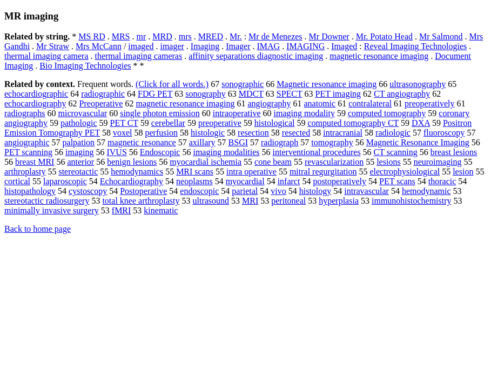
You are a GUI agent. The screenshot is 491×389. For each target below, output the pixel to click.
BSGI (238, 142)
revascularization (334, 161)
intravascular (366, 191)
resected (296, 132)
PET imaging (338, 93)
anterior (80, 161)
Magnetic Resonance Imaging (417, 142)
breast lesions (454, 152)
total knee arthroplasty (140, 200)
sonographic (242, 84)
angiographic (27, 142)
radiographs (24, 113)
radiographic (103, 93)
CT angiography (402, 93)
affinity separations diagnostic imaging (256, 56)
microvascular (82, 113)
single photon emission (160, 113)
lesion (463, 171)
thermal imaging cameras (138, 56)
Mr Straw (52, 46)
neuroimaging (438, 161)
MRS (121, 36)
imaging (79, 152)
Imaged (344, 46)
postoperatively (339, 181)
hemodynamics (137, 171)
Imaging (205, 46)
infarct (289, 181)
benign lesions (132, 161)
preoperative (219, 123)
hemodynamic (426, 191)
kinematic (161, 210)
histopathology (30, 191)
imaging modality (304, 113)
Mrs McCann (99, 46)
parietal (245, 191)
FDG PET (155, 93)
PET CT (124, 123)
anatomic (320, 103)
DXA (421, 123)
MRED (210, 36)
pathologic (78, 123)
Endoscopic (160, 152)
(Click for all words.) (172, 84)
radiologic (393, 132)
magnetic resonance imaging (378, 56)
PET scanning (28, 152)
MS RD (91, 36)
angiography (269, 103)
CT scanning (396, 152)
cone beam (273, 161)
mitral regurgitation (323, 171)
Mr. (236, 36)
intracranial (342, 132)
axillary (202, 142)
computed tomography (387, 113)
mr (141, 36)
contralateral (370, 103)
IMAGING (305, 46)
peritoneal (288, 200)
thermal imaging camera (46, 56)
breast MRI (34, 161)
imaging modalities (226, 152)
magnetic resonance (141, 142)
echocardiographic (36, 93)
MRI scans (194, 171)
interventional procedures (317, 152)
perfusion (161, 132)
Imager (238, 46)
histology (315, 191)
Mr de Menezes (275, 36)
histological (274, 123)
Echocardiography (131, 181)
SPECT (289, 93)
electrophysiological (404, 171)
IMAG (268, 46)
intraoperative (237, 113)
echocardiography (35, 103)
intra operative (251, 171)
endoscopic (199, 191)
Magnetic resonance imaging (326, 84)
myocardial (245, 181)
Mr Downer (329, 36)
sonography (205, 93)
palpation (79, 142)
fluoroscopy (444, 132)
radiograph (279, 142)
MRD (162, 36)
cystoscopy (88, 191)
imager (172, 46)
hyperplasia (339, 200)
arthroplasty (24, 171)
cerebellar (168, 123)
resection (253, 132)
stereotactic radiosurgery (46, 200)
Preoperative (101, 103)
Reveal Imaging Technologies (415, 46)
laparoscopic (65, 181)
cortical (17, 181)
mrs (185, 36)
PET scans (397, 181)
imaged (140, 46)
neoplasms (194, 181)
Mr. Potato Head (384, 36)
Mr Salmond (440, 36)
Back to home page (37, 228)
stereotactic (78, 171)
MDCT (251, 93)
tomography (332, 142)
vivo (278, 191)
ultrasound (210, 200)
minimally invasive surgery (51, 210)
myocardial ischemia (205, 161)
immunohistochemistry (412, 200)
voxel (122, 132)
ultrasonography (417, 84)
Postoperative (143, 191)
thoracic (442, 181)
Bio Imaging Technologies (85, 65)
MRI (250, 200)
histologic (208, 132)
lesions (388, 161)
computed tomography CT (353, 123)
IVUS (116, 152)
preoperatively (429, 103)
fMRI (121, 210)
